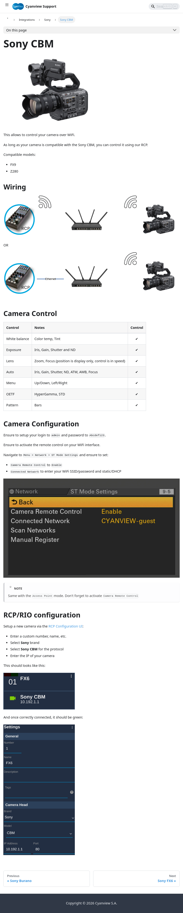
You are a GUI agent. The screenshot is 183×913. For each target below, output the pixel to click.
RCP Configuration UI (65, 626)
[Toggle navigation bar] (6, 6)
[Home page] (7, 19)
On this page (16, 30)
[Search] (164, 6)
